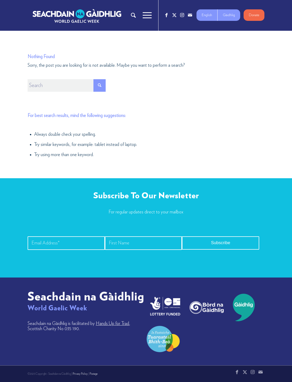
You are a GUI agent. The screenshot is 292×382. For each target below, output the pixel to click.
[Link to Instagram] (182, 15)
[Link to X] (174, 15)
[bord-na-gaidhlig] (206, 307)
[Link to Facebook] (166, 15)
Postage (94, 373)
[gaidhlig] (242, 307)
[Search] (133, 15)
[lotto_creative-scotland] (165, 306)
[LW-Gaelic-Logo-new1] (163, 338)
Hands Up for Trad (112, 323)
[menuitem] (133, 15)
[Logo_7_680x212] (77, 15)
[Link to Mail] (190, 15)
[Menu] (145, 15)
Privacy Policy (80, 373)
